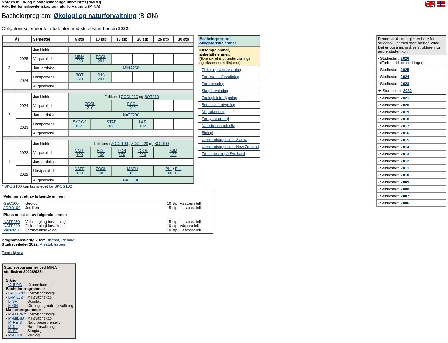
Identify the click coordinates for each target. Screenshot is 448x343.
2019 (405, 112)
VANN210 (12, 230)
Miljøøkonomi (213, 112)
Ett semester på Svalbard (223, 154)
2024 (405, 77)
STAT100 (111, 124)
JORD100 (12, 207)
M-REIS (15, 322)
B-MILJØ (15, 297)
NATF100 (79, 152)
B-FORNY (17, 293)
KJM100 (173, 152)
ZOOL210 (129, 96)
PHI (169, 169)
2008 (405, 189)
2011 (405, 168)
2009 (405, 182)
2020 (405, 105)
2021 (405, 98)
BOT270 (80, 77)
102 (78, 126)
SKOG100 (13, 186)
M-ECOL (15, 335)
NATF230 (12, 221)
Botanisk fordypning (219, 105)
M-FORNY (17, 314)
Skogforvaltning (215, 91)
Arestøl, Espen (52, 244)
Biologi (207, 133)
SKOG (78, 122)
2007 (405, 196)
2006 (405, 203)
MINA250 (80, 59)
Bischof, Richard (61, 240)
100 (169, 173)
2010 (405, 175)
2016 (405, 133)
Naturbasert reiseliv (218, 126)
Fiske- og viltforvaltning (221, 70)
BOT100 (161, 143)
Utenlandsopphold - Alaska (224, 140)
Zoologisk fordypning (219, 98)
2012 (405, 161)
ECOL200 (132, 106)
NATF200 (131, 115)
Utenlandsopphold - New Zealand (230, 147)
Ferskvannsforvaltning (220, 77)
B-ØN (13, 305)
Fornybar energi (215, 119)
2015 (405, 140)
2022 (407, 91)
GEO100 (11, 203)
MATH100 (132, 171)
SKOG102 (63, 186)
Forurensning (213, 84)
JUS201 (101, 77)
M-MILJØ (16, 318)
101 (178, 173)
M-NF (13, 326)
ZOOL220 (139, 143)
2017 (405, 126)
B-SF (12, 301)
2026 (405, 58)
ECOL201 (101, 59)
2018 (405, 119)
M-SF (13, 331)
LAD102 (142, 124)
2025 (405, 70)
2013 (405, 154)
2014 (405, 147)
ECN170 (122, 152)
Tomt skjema (12, 253)
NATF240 (12, 226)
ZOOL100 (119, 143)
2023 (405, 84)
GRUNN (15, 284)
